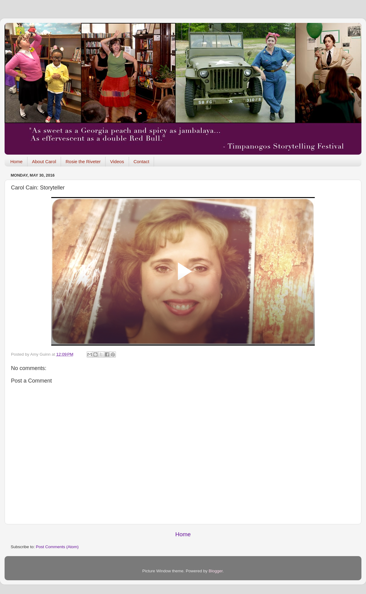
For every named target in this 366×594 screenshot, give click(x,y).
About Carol (44, 161)
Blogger (216, 571)
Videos (117, 161)
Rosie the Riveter (83, 161)
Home (16, 161)
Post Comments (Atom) (57, 546)
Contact (141, 161)
